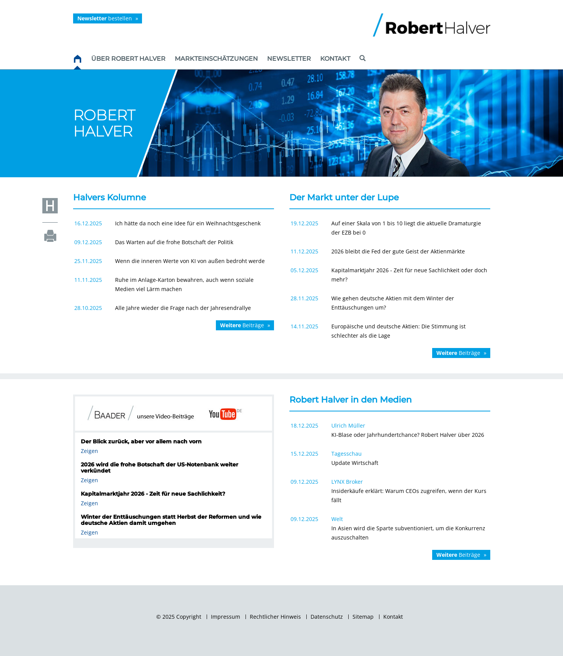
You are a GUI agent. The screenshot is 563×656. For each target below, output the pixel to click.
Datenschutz (327, 616)
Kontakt (393, 616)
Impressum (225, 616)
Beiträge (242, 325)
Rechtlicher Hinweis (275, 616)
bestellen (104, 18)
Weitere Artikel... (389, 564)
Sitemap (363, 616)
